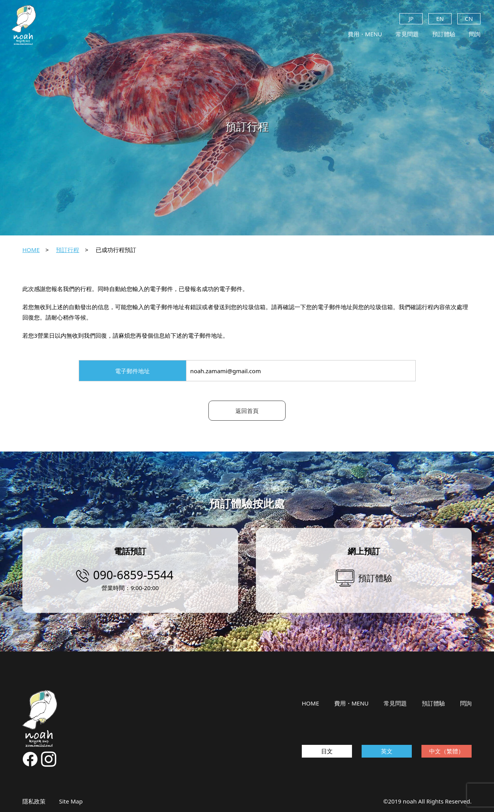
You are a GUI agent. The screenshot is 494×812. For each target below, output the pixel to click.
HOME (31, 250)
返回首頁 (247, 410)
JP (410, 18)
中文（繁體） (446, 751)
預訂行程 (67, 250)
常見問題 (407, 34)
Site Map (71, 801)
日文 (327, 751)
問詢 (474, 34)
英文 (386, 751)
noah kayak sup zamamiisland (24, 25)
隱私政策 (34, 801)
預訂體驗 (443, 34)
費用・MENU (365, 34)
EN (440, 18)
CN (469, 18)
